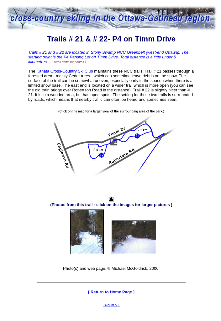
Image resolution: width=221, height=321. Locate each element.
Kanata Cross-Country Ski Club (64, 71)
